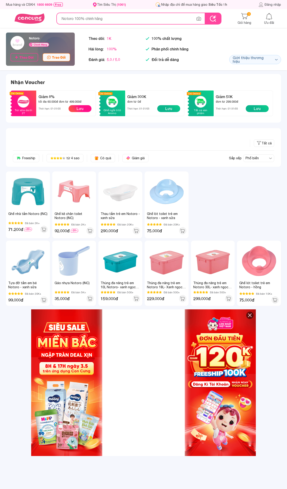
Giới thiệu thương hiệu (255, 59)
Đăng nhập (269, 4)
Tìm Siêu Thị (111, 4)
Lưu (80, 108)
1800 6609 (44, 4)
